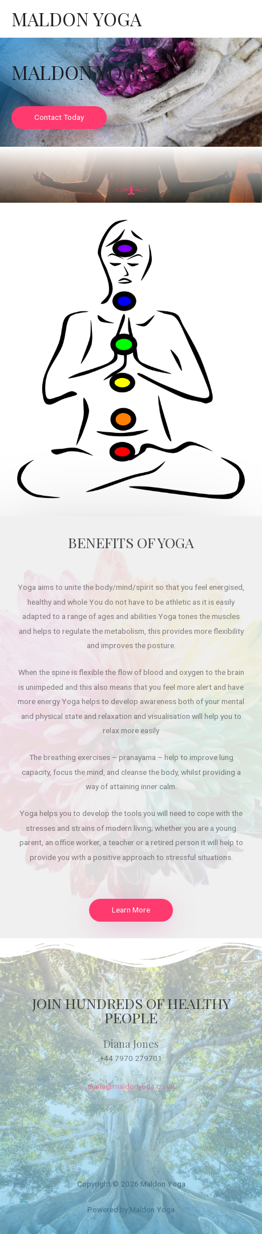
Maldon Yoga (76, 18)
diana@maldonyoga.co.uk (131, 1086)
